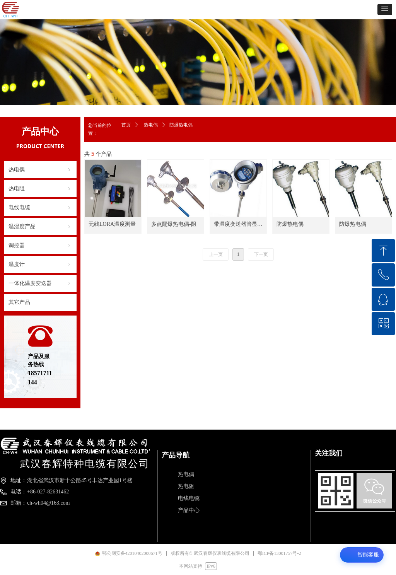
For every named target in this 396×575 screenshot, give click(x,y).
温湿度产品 (40, 226)
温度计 (40, 264)
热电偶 (40, 170)
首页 (126, 125)
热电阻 (40, 189)
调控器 (40, 245)
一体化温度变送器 (40, 283)
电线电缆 (40, 208)
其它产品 (19, 302)
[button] (384, 9)
